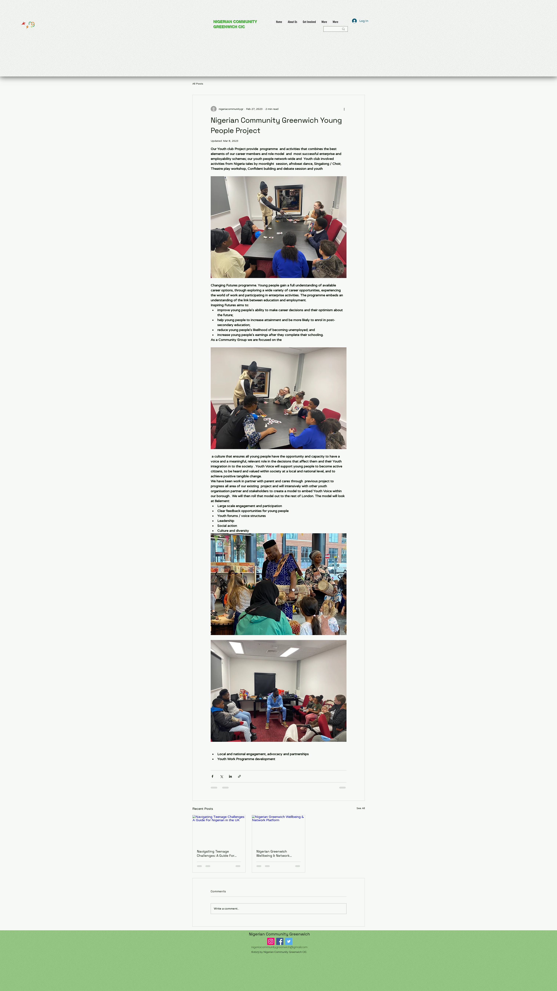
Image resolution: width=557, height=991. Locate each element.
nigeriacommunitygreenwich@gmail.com (279, 947)
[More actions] (344, 109)
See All (361, 808)
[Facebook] (279, 941)
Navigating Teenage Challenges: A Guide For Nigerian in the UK (215, 853)
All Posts (197, 83)
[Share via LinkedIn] (230, 776)
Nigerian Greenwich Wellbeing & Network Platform (273, 853)
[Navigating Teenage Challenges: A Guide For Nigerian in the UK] (219, 830)
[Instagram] (270, 941)
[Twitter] (288, 941)
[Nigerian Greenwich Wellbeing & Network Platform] (278, 830)
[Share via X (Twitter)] (221, 776)
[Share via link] (239, 776)
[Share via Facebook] (212, 776)
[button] (292, 22)
